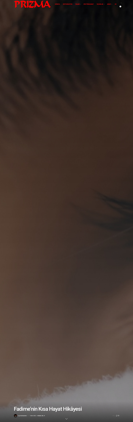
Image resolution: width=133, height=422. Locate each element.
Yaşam (77, 4)
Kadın (39, 415)
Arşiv (109, 4)
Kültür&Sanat (89, 4)
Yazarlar (100, 4)
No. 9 (43, 415)
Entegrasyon (67, 4)
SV (115, 4)
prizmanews (23, 415)
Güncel (57, 4)
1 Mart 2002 (33, 415)
